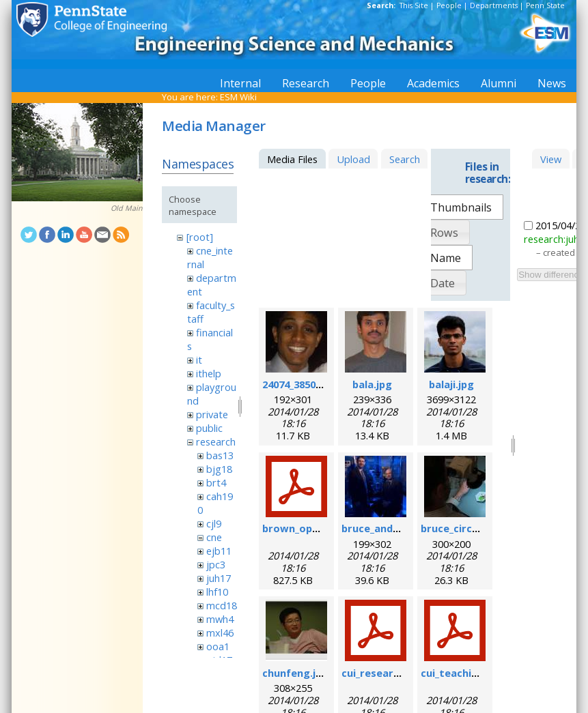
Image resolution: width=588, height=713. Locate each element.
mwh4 (220, 619)
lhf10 (217, 591)
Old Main (127, 208)
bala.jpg (372, 384)
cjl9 (213, 523)
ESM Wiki (238, 97)
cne (214, 537)
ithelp (208, 373)
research (216, 441)
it (199, 359)
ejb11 (219, 550)
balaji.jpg (451, 384)
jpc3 (215, 564)
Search (404, 159)
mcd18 (221, 605)
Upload (353, 159)
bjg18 (219, 469)
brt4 (216, 482)
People (449, 5)
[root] (199, 237)
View (550, 159)
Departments (494, 5)
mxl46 (220, 632)
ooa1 (217, 646)
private (212, 414)
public (209, 428)
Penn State (545, 5)
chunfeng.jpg (295, 673)
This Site (414, 5)
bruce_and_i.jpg (379, 528)
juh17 (218, 578)
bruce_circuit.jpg (463, 528)
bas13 (220, 455)
